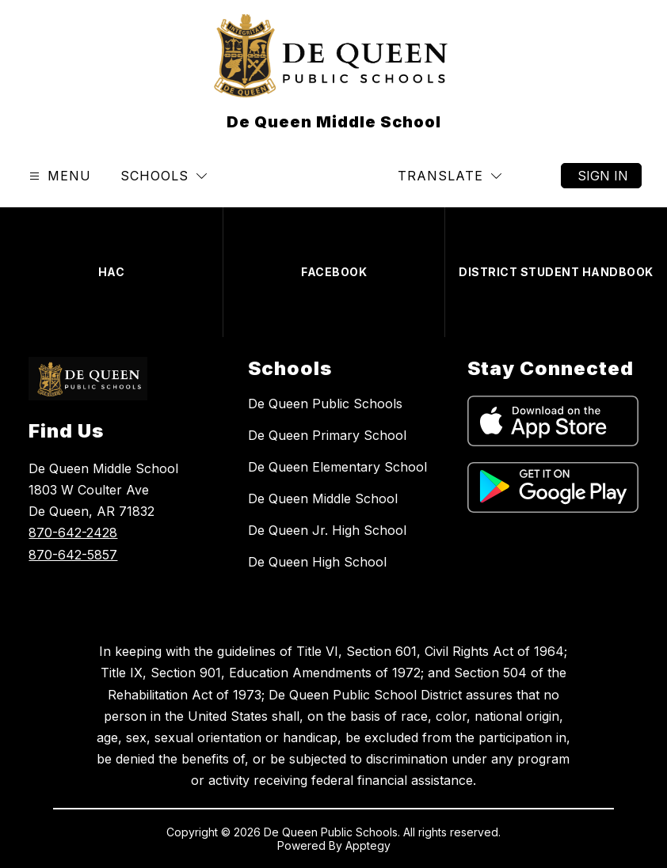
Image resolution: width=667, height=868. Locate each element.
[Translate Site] (449, 176)
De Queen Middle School (323, 498)
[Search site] (535, 175)
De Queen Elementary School (337, 467)
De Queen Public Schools (325, 403)
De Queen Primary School (327, 435)
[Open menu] (58, 176)
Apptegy (368, 845)
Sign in (602, 176)
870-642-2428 (73, 532)
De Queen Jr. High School (327, 530)
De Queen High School (317, 562)
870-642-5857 (73, 555)
